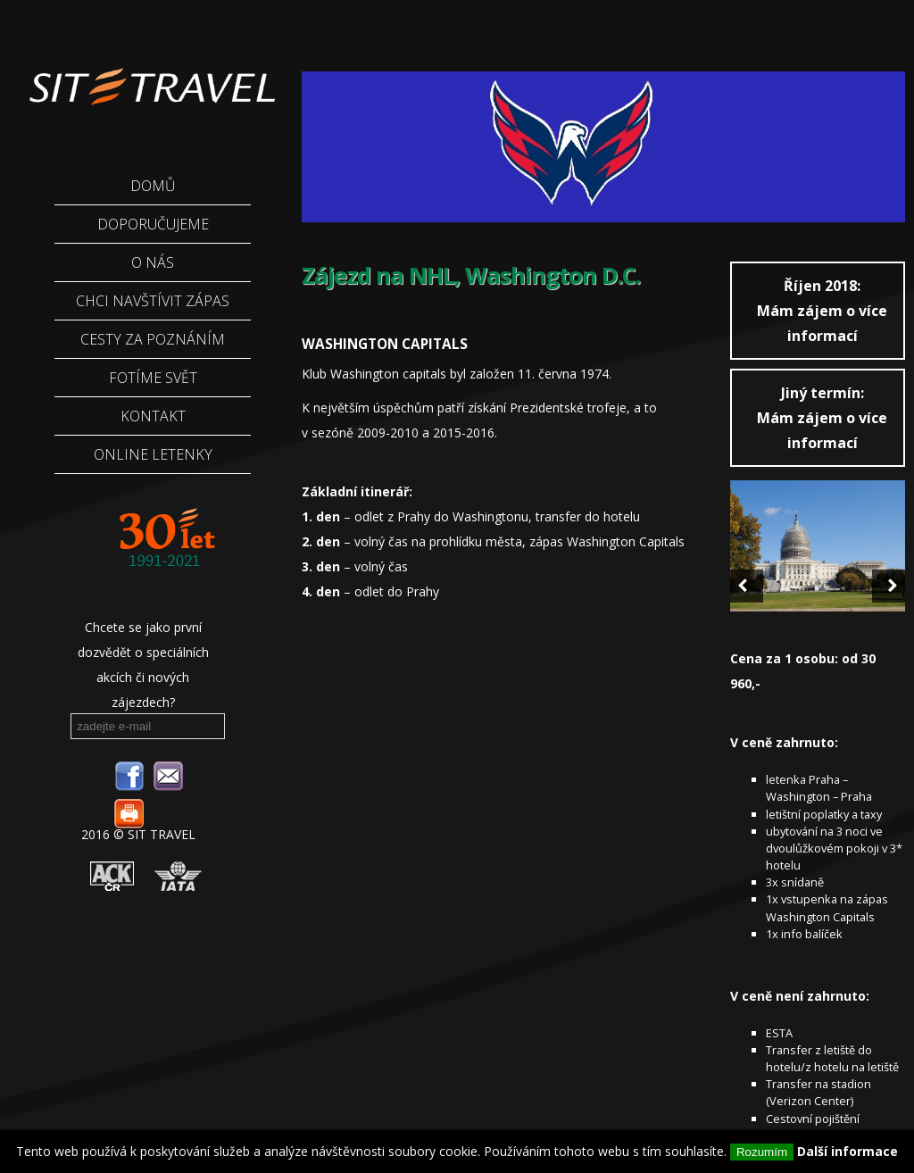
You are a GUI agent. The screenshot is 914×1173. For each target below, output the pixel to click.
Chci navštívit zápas (152, 301)
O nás (152, 262)
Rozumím (761, 1152)
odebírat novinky (204, 725)
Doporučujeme (153, 224)
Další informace (847, 1151)
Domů (153, 186)
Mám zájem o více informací (822, 310)
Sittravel (151, 75)
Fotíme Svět (153, 377)
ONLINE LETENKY (153, 454)
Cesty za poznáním (152, 339)
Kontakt (153, 416)
